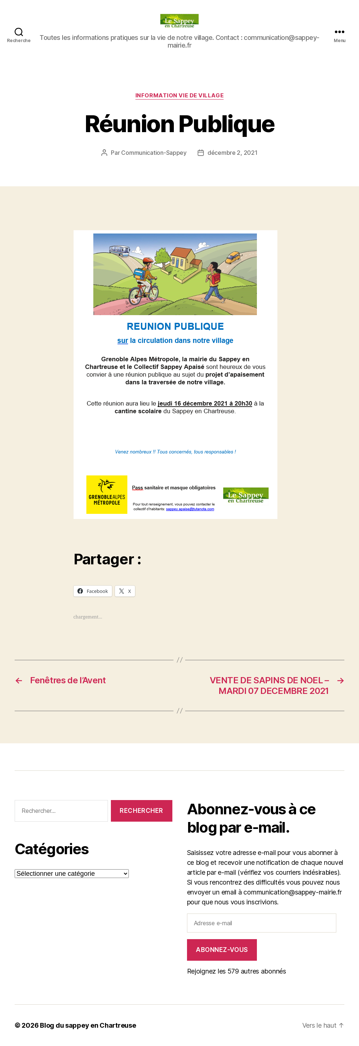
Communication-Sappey (154, 152)
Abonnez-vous (222, 949)
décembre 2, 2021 (232, 152)
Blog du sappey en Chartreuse (88, 1025)
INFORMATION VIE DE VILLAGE (179, 95)
